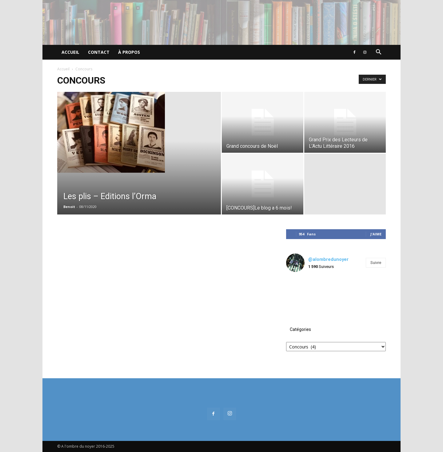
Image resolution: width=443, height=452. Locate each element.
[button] (378, 53)
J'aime (375, 234)
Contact (99, 52)
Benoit (69, 206)
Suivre (375, 262)
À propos (129, 52)
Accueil (70, 52)
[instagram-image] (302, 293)
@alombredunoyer (328, 259)
